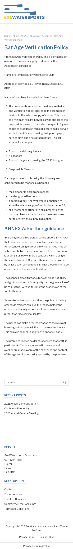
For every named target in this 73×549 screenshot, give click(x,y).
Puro (38, 530)
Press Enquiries (13, 494)
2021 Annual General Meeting (21, 403)
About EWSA (19, 35)
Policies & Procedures (40, 35)
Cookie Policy (47, 536)
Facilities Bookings (15, 499)
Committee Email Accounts (20, 503)
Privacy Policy (26, 536)
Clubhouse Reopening (17, 408)
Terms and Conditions (16, 508)
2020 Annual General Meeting (21, 413)
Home (7, 35)
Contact (9, 489)
